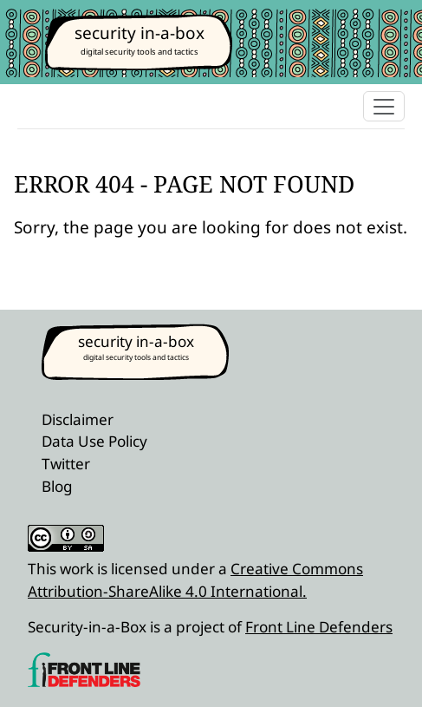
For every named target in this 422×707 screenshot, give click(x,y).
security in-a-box (140, 33)
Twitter (66, 464)
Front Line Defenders (319, 627)
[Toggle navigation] (384, 106)
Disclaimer (78, 419)
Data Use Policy (94, 441)
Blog (57, 486)
